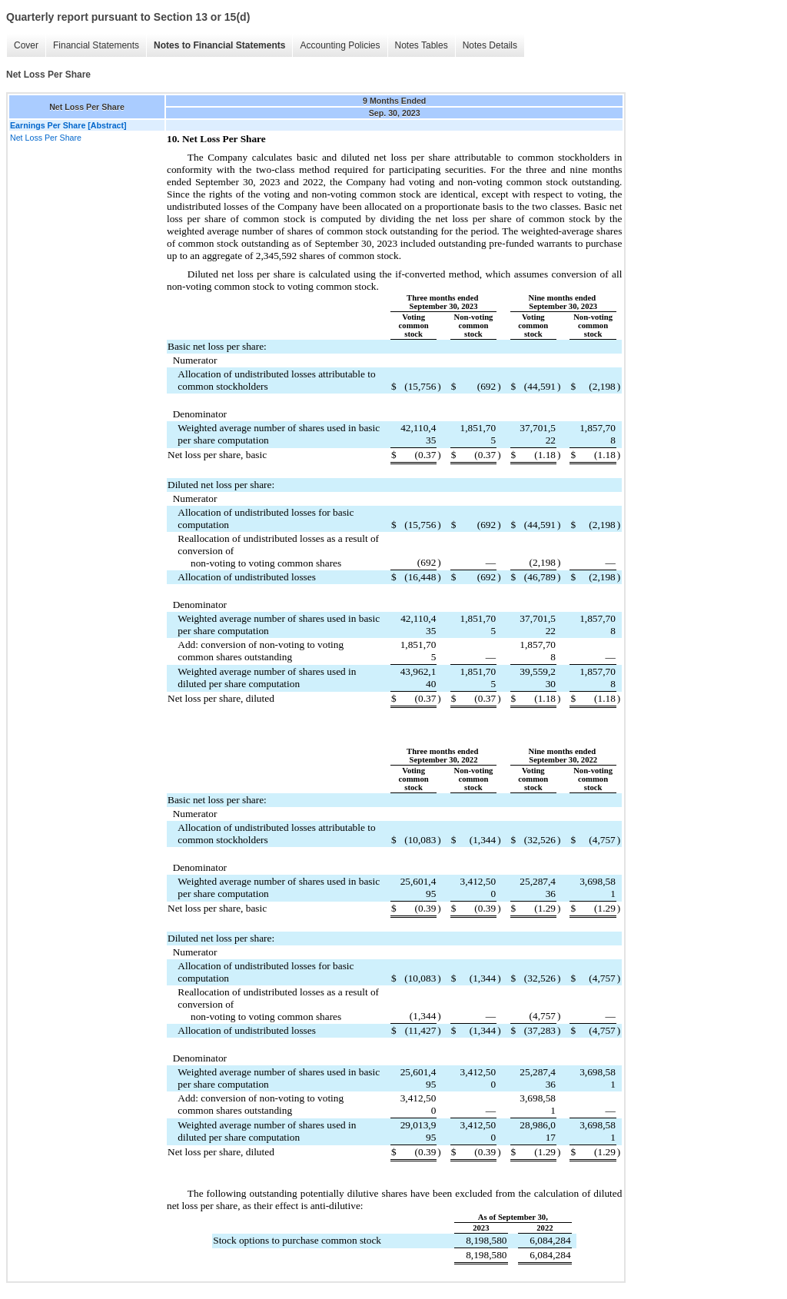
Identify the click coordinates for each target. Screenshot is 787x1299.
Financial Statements (96, 45)
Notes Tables (421, 45)
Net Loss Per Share (45, 137)
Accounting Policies (340, 45)
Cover (26, 45)
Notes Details (490, 45)
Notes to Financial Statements (219, 45)
